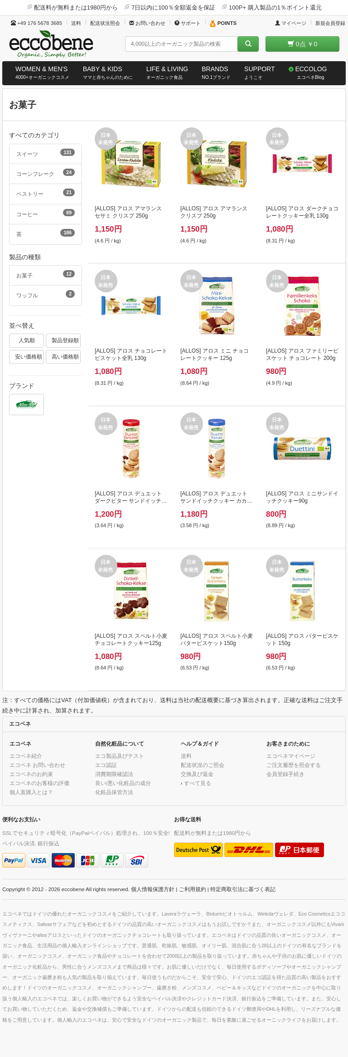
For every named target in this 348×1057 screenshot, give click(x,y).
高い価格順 (65, 356)
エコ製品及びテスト (119, 756)
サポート (187, 23)
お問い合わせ (147, 23)
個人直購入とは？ (31, 792)
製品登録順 (65, 340)
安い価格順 (28, 356)
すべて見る (197, 783)
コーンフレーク (45, 173)
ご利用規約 (192, 889)
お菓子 (45, 274)
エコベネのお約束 (31, 774)
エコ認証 (106, 765)
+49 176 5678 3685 (36, 23)
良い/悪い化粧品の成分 (123, 783)
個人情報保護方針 (152, 889)
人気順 (27, 340)
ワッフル (45, 294)
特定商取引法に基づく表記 (243, 889)
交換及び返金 (197, 774)
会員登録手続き (285, 774)
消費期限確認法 (114, 774)
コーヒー (45, 213)
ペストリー (45, 193)
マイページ (290, 23)
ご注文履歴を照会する (293, 765)
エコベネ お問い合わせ (37, 765)
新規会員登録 (330, 23)
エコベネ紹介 (26, 756)
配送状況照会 (105, 23)
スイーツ (45, 153)
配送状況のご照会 (202, 765)
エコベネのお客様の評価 (39, 783)
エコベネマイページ (290, 756)
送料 (76, 23)
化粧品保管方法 (114, 792)
